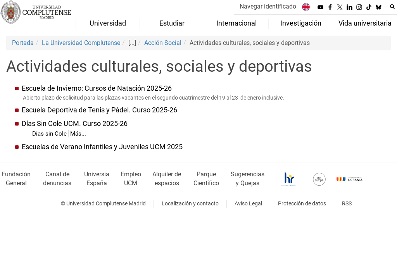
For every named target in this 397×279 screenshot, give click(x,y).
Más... (78, 133)
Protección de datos (302, 203)
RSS (347, 203)
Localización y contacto (190, 203)
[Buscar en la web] (392, 6)
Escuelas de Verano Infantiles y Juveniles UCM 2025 (102, 147)
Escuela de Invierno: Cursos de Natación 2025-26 (97, 88)
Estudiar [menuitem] (172, 23)
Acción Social (162, 42)
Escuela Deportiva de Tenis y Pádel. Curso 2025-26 (99, 110)
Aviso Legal (248, 203)
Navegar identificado (268, 6)
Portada (23, 42)
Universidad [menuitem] (108, 23)
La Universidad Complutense (81, 42)
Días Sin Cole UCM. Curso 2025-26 (75, 123)
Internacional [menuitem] (236, 23)
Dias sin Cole (49, 133)
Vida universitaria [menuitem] (365, 23)
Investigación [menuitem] (300, 23)
